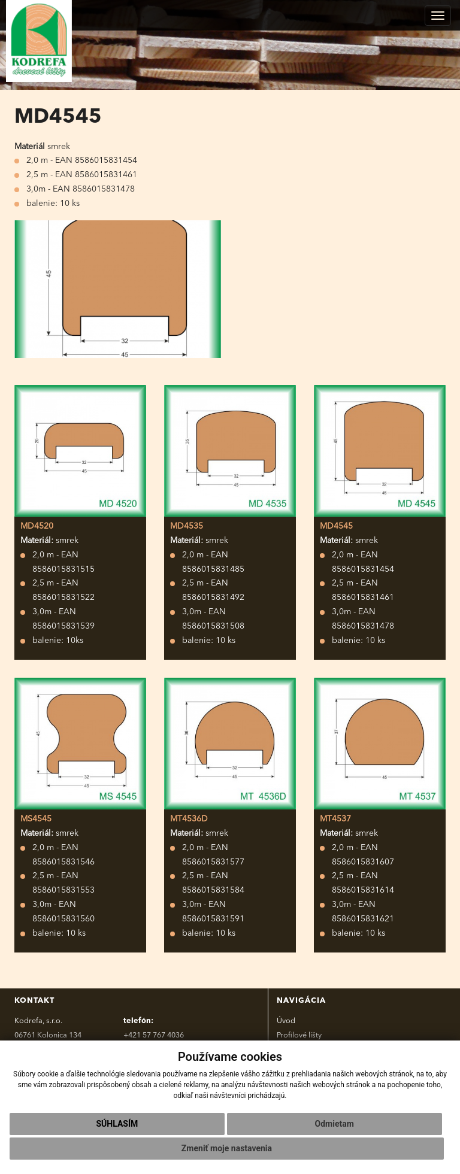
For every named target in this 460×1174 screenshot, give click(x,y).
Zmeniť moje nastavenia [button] (226, 1148)
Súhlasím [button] (117, 1124)
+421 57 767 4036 (153, 1035)
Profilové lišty (299, 1035)
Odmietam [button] (334, 1124)
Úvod (286, 1021)
